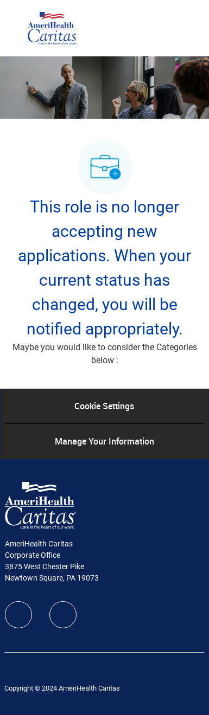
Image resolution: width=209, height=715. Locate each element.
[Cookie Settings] (104, 406)
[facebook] (18, 614)
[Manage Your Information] (104, 441)
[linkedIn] (63, 614)
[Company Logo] (52, 27)
